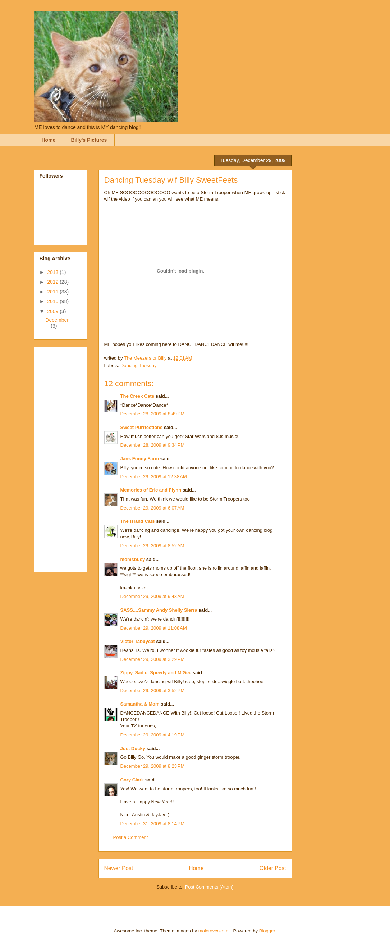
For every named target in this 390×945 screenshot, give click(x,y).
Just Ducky (132, 748)
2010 (53, 301)
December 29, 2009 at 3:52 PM (152, 690)
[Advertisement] (68, 458)
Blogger (267, 930)
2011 (53, 292)
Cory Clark (132, 779)
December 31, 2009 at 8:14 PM (152, 823)
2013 (53, 272)
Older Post (273, 868)
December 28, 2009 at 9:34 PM (152, 445)
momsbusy (132, 559)
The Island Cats (137, 521)
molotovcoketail (214, 930)
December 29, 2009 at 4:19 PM (152, 735)
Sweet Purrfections (141, 427)
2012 (53, 282)
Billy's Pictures (89, 140)
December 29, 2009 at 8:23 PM (152, 766)
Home (49, 140)
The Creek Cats (137, 396)
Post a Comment (130, 837)
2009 (53, 311)
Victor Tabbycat (137, 641)
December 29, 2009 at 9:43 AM (152, 596)
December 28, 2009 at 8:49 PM (152, 413)
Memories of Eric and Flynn (151, 490)
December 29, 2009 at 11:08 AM (153, 628)
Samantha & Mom (140, 704)
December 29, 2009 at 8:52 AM (152, 545)
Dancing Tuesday (138, 365)
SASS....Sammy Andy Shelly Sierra (158, 610)
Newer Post (118, 868)
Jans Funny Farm (139, 458)
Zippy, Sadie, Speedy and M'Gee (156, 672)
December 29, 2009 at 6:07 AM (152, 508)
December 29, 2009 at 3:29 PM (152, 659)
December (57, 320)
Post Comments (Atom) (209, 887)
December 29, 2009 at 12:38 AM (153, 476)
